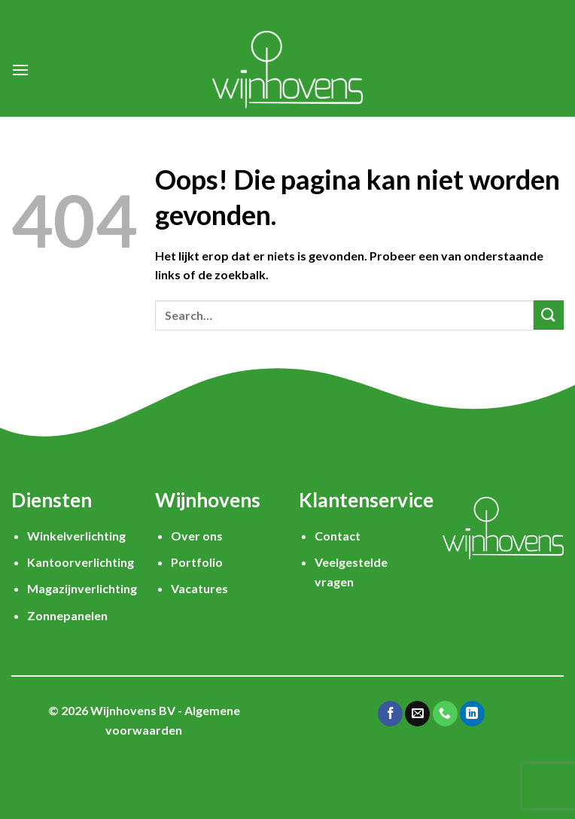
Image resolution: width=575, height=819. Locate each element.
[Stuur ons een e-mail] (417, 713)
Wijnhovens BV (132, 710)
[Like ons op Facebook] (390, 713)
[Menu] (20, 69)
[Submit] (549, 315)
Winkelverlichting (76, 535)
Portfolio (197, 562)
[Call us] (445, 713)
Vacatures (199, 588)
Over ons (197, 535)
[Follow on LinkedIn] (472, 713)
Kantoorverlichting (80, 562)
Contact (338, 535)
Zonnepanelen (67, 615)
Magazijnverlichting (82, 588)
